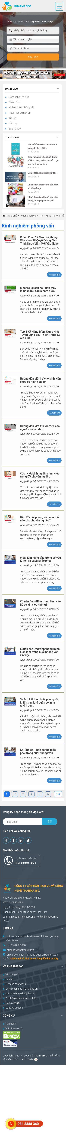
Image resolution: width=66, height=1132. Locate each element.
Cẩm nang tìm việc (18, 96)
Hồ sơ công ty (11, 1003)
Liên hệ (8, 979)
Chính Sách (14, 102)
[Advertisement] (33, 1098)
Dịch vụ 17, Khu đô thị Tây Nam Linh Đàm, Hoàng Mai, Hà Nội (32, 938)
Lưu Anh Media (25, 1059)
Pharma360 (40, 1055)
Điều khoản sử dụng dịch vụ (19, 993)
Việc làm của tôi (13, 1028)
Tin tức (12, 118)
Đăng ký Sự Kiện (13, 1007)
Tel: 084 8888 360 (16, 945)
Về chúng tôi (11, 974)
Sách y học (14, 128)
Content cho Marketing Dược (42, 173)
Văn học (13, 123)
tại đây (54, 958)
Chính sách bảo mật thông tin (20, 988)
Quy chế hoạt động (14, 984)
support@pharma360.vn (20, 949)
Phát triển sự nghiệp (19, 112)
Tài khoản (9, 1023)
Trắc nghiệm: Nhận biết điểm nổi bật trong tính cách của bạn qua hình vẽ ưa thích (43, 160)
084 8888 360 (25, 863)
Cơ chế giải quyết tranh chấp (19, 998)
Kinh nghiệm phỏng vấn (21, 107)
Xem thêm (54, 274)
